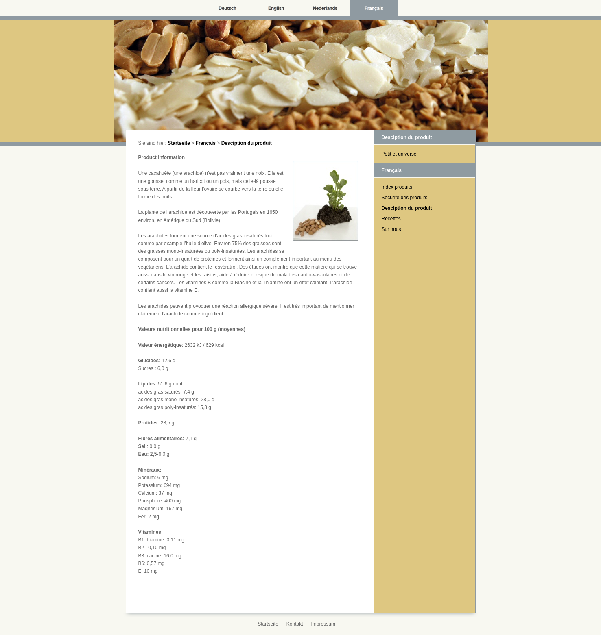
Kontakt (294, 624)
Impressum (323, 624)
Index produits (397, 187)
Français (206, 143)
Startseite (179, 143)
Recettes (391, 219)
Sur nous (391, 229)
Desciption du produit (246, 143)
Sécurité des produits (405, 197)
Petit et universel (400, 154)
